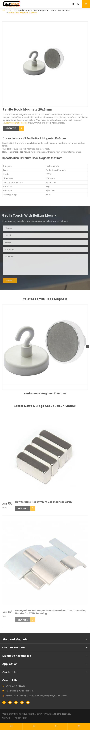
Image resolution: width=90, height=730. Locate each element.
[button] (87, 347)
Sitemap (6, 717)
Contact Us (9, 680)
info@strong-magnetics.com (20, 690)
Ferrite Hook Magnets (60, 10)
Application (10, 664)
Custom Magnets (13, 647)
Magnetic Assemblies (16, 656)
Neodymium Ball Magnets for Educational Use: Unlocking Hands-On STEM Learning (50, 613)
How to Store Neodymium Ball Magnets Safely (43, 503)
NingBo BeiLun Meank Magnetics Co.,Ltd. (33, 713)
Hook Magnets (41, 10)
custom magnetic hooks (16, 122)
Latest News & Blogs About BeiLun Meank (45, 406)
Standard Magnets (23, 10)
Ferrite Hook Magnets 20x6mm (22, 12)
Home (8, 10)
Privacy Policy (21, 717)
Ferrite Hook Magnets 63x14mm (45, 394)
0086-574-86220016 (15, 685)
